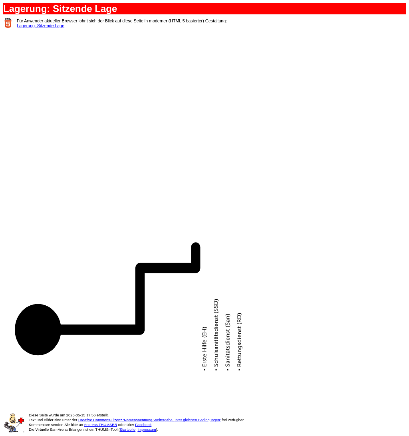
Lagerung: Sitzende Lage (40, 25)
